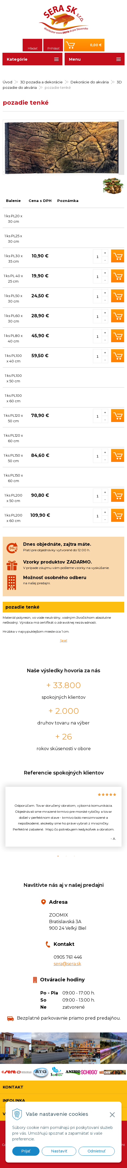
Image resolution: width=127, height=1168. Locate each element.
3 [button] (71, 856)
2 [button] (63, 856)
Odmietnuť (97, 1151)
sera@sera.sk (67, 963)
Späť (63, 640)
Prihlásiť (53, 48)
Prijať (25, 1151)
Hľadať (32, 48)
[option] (63, 816)
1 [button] (55, 856)
